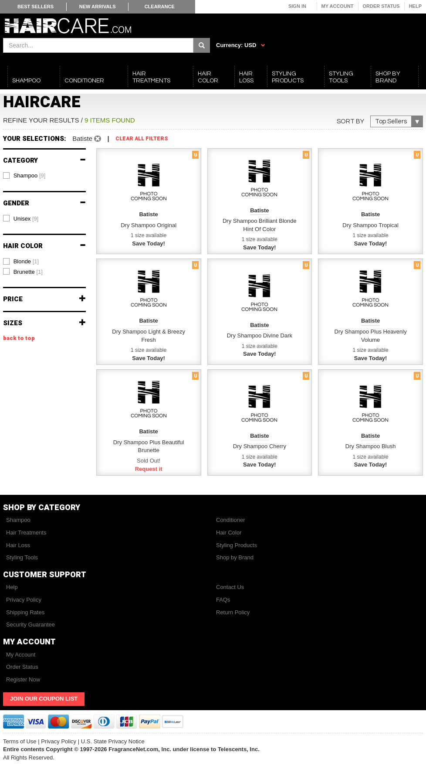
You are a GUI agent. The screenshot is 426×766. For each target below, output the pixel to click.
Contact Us (230, 587)
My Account (337, 6)
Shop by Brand (235, 557)
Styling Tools (22, 557)
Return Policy (233, 612)
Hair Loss (18, 545)
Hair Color (44, 246)
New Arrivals (97, 6)
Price (44, 299)
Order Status (381, 6)
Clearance (160, 6)
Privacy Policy (23, 599)
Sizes (44, 323)
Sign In (297, 6)
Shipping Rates (25, 612)
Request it (148, 469)
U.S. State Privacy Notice (113, 741)
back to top (19, 338)
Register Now (23, 679)
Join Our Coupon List (44, 698)
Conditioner (230, 520)
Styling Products (236, 545)
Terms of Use (20, 741)
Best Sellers (35, 6)
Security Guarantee (30, 624)
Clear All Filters (141, 139)
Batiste (86, 138)
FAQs (223, 599)
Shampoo (18, 520)
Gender (44, 203)
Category (44, 160)
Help (415, 6)
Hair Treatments (26, 532)
